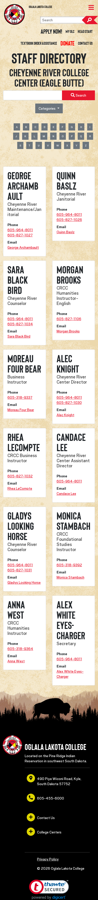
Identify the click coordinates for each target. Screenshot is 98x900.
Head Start (85, 31)
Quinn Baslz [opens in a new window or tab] (66, 232)
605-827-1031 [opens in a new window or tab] (19, 570)
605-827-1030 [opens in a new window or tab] (69, 403)
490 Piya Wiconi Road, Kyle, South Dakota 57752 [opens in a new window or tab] (54, 780)
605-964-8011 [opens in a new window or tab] (20, 230)
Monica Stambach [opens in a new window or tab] (70, 577)
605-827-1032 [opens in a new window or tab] (20, 476)
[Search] (67, 20)
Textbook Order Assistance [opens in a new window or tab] (39, 43)
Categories (47, 108)
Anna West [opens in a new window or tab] (16, 661)
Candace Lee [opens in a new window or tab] (66, 493)
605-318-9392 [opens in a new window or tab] (69, 565)
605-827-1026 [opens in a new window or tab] (69, 220)
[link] (49, 889)
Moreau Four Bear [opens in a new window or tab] (20, 410)
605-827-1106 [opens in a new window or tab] (69, 319)
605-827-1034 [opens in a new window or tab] (20, 324)
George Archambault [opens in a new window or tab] (23, 247)
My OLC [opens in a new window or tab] (70, 31)
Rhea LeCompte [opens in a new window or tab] (19, 488)
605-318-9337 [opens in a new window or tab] (19, 397)
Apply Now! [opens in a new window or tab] (51, 31)
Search (90, 20)
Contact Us (85, 43)
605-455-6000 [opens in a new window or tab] (45, 798)
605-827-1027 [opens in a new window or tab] (20, 235)
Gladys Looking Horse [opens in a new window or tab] (24, 582)
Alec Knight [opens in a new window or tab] (65, 415)
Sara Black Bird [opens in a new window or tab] (18, 336)
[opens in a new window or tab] (67, 43)
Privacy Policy (48, 859)
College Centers (44, 832)
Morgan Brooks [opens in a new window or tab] (68, 331)
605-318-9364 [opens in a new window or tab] (20, 649)
